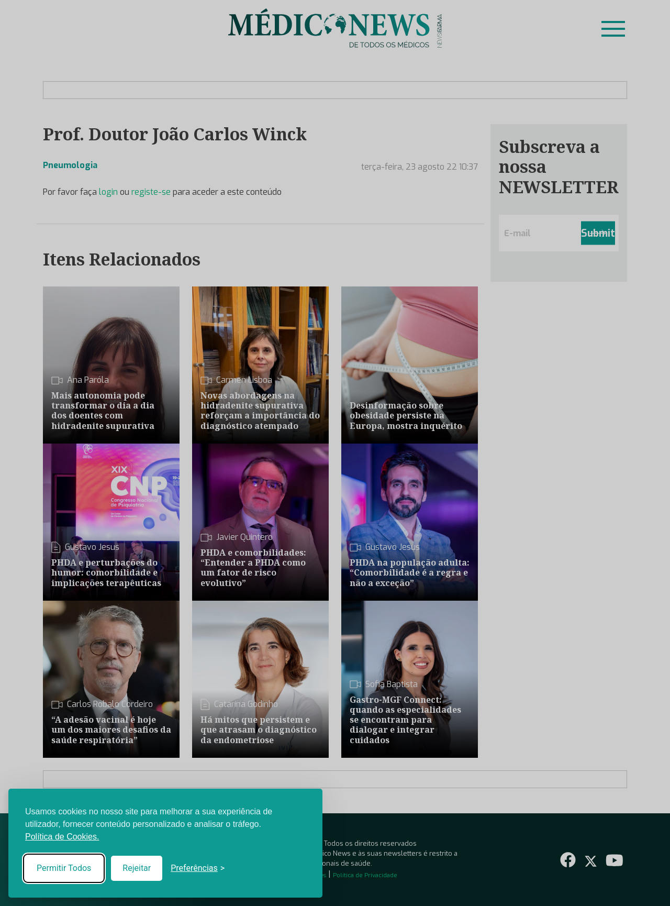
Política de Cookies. (62, 836)
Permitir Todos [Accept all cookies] (64, 868)
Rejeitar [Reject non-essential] (136, 868)
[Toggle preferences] (198, 868)
